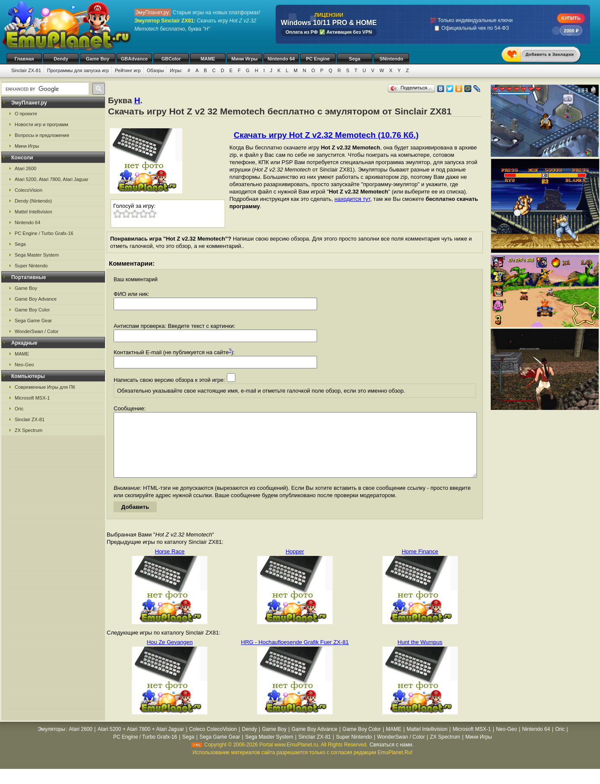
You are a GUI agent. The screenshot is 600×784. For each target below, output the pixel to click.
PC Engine (318, 58)
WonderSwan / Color (36, 331)
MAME (207, 58)
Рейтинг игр (128, 70)
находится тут (352, 199)
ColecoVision (28, 190)
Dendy (61, 58)
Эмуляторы (51, 742)
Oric (19, 408)
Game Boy (97, 58)
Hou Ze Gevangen (170, 655)
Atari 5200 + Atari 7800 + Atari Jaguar (141, 742)
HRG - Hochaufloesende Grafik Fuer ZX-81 (295, 655)
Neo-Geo (24, 364)
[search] (44, 89)
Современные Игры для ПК (45, 387)
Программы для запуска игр (78, 70)
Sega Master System (37, 254)
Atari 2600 (25, 168)
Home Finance (420, 564)
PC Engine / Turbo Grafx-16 (44, 233)
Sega (354, 58)
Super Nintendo (31, 265)
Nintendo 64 (281, 58)
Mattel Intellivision (33, 211)
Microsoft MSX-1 (32, 397)
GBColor (171, 58)
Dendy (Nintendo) (33, 200)
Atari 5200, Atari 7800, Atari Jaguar (52, 179)
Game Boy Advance (36, 299)
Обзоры (155, 70)
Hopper (295, 564)
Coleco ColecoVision (213, 742)
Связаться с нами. (391, 758)
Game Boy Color (32, 309)
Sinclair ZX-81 (26, 70)
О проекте (26, 113)
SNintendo (391, 58)
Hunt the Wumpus (419, 655)
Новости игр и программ (41, 124)
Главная (24, 58)
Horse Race (170, 564)
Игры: (176, 70)
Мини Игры (245, 58)
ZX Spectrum (28, 430)
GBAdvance (134, 58)
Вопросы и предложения (42, 135)
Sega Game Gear (33, 320)
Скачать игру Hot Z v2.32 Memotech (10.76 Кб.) (326, 135)
